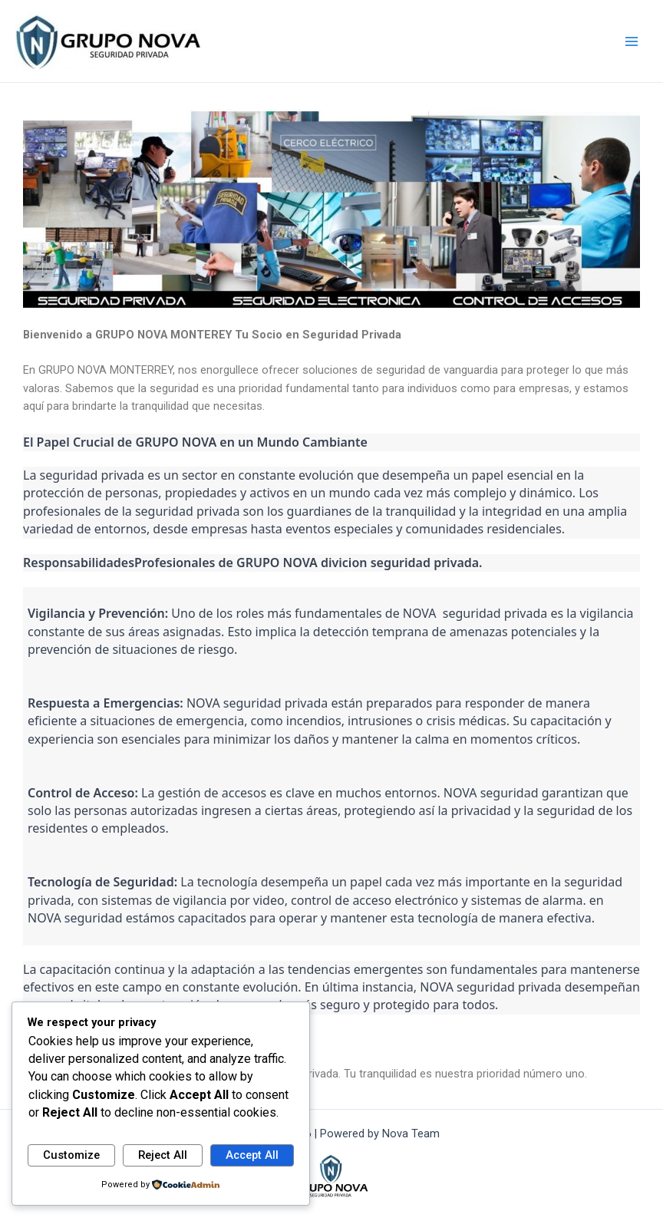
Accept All (252, 1155)
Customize (71, 1155)
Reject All (162, 1155)
